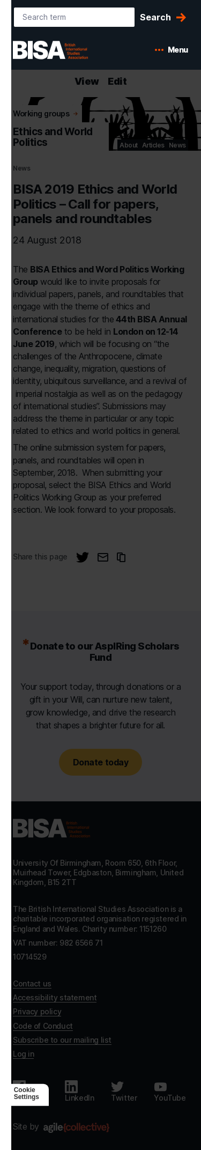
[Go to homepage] (51, 828)
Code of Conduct (43, 1025)
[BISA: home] (66, 49)
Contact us (32, 983)
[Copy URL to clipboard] (121, 557)
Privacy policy (37, 1011)
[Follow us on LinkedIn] (79, 1091)
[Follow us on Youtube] (169, 1091)
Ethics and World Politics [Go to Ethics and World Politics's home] (53, 137)
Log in (23, 1053)
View (87, 81)
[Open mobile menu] (171, 50)
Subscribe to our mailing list (62, 1039)
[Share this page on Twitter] (82, 557)
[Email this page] (103, 557)
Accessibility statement (54, 997)
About (129, 145)
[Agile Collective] (76, 1128)
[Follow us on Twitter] (124, 1091)
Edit (117, 81)
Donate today (100, 762)
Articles (153, 145)
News (177, 145)
